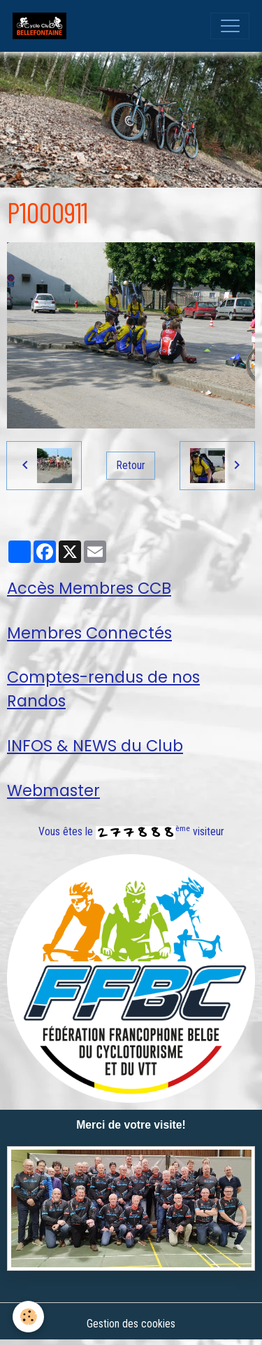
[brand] (43, 26)
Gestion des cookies (131, 1323)
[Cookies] (28, 1316)
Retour (131, 465)
